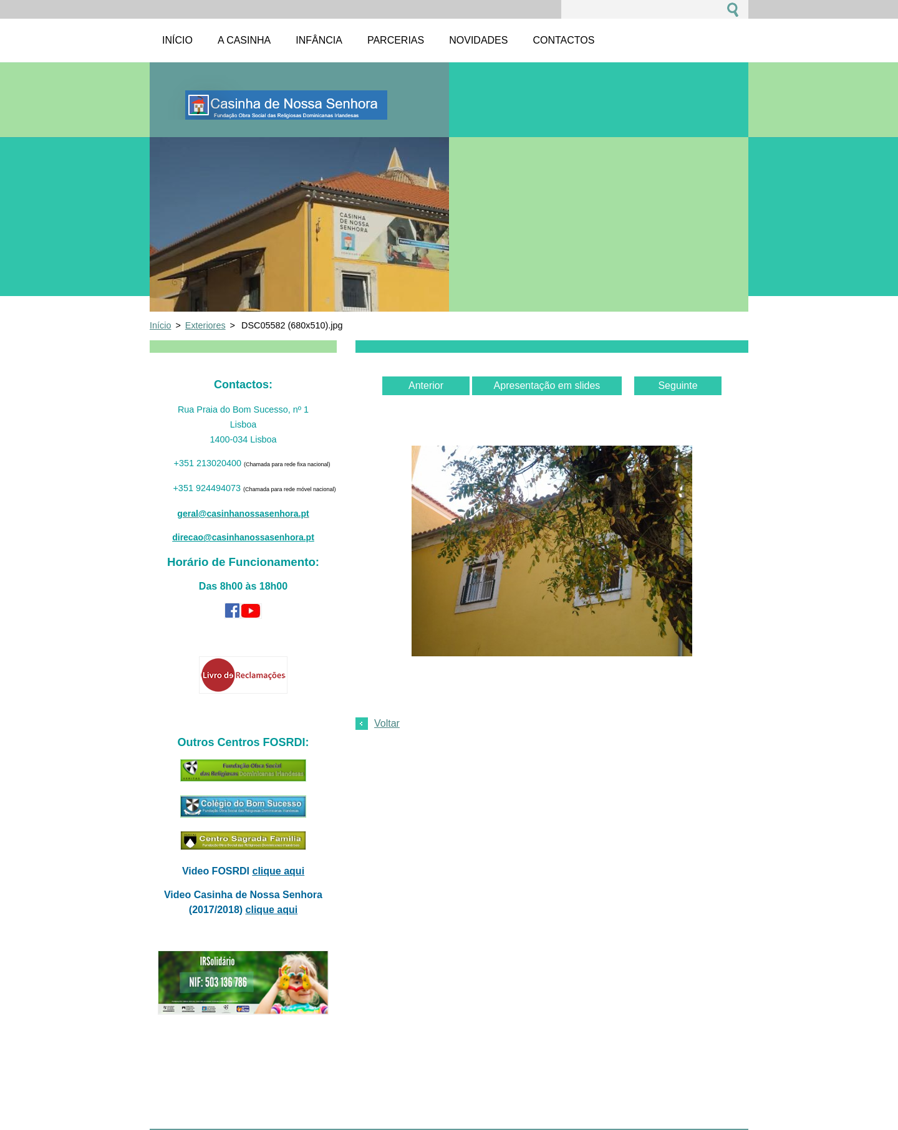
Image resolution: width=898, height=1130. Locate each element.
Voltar (387, 723)
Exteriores (205, 325)
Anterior (425, 385)
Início (160, 325)
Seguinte (677, 385)
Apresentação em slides (547, 385)
